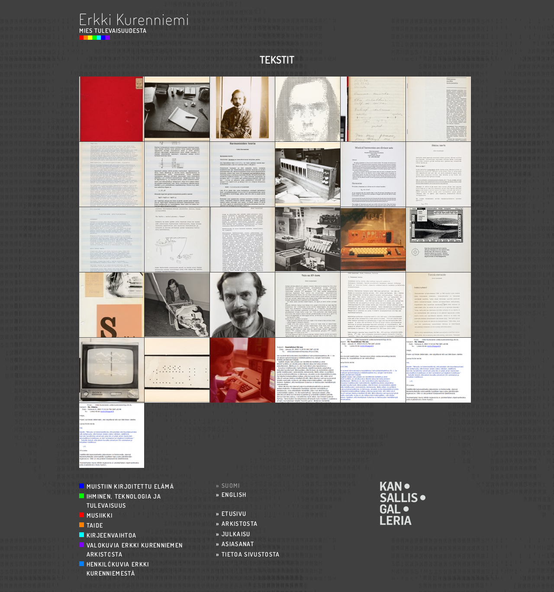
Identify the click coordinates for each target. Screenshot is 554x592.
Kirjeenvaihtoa (112, 535)
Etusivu (234, 513)
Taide (95, 525)
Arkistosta (240, 523)
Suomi (231, 485)
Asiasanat (238, 543)
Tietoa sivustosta (251, 554)
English (234, 494)
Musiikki (100, 515)
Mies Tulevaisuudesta (113, 30)
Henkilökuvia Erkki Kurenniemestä (118, 568)
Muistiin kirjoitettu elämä (130, 486)
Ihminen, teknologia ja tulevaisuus (124, 501)
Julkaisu (236, 534)
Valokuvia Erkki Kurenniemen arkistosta (135, 549)
